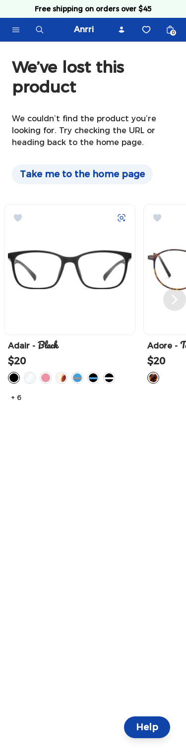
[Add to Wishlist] (18, 218)
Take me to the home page (82, 174)
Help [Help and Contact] (147, 727)
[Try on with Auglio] (121, 218)
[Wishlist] (146, 30)
